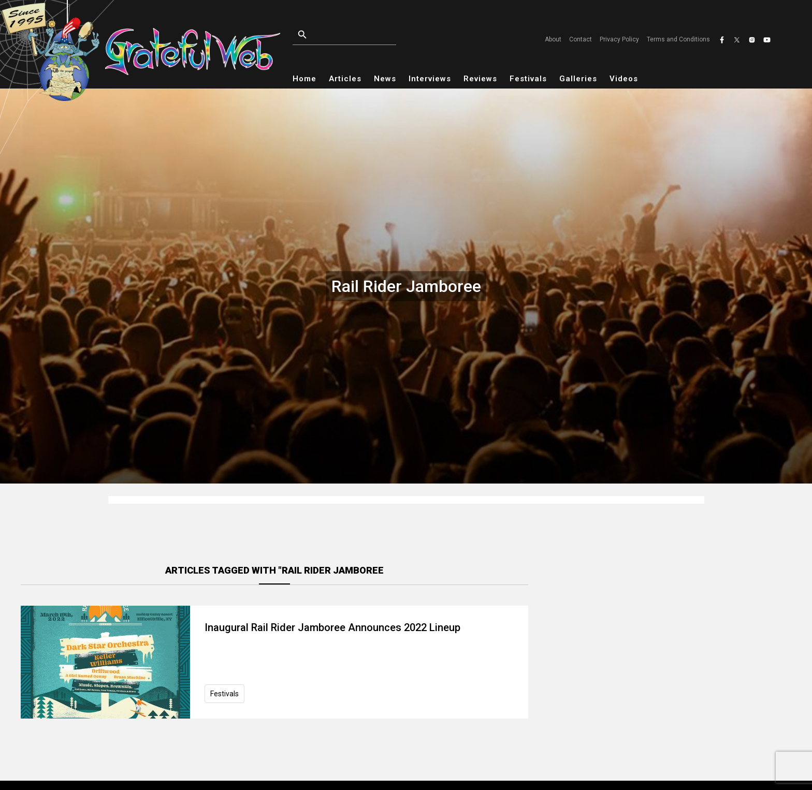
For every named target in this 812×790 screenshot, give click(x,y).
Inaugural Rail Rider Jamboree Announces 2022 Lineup (332, 627)
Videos (624, 78)
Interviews (430, 78)
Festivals (528, 78)
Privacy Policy (619, 39)
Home (304, 78)
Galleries (578, 78)
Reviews (480, 78)
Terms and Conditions (678, 39)
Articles (345, 78)
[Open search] (368, 35)
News (385, 78)
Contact (580, 39)
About (553, 39)
